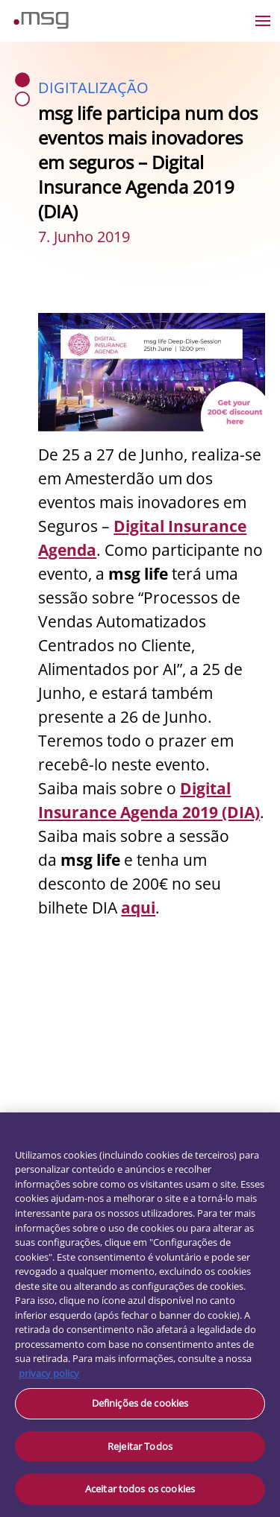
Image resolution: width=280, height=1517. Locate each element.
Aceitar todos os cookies (140, 1488)
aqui (138, 907)
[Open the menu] (262, 20)
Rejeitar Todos (140, 1446)
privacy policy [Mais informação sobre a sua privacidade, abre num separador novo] (49, 1373)
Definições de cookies (140, 1403)
